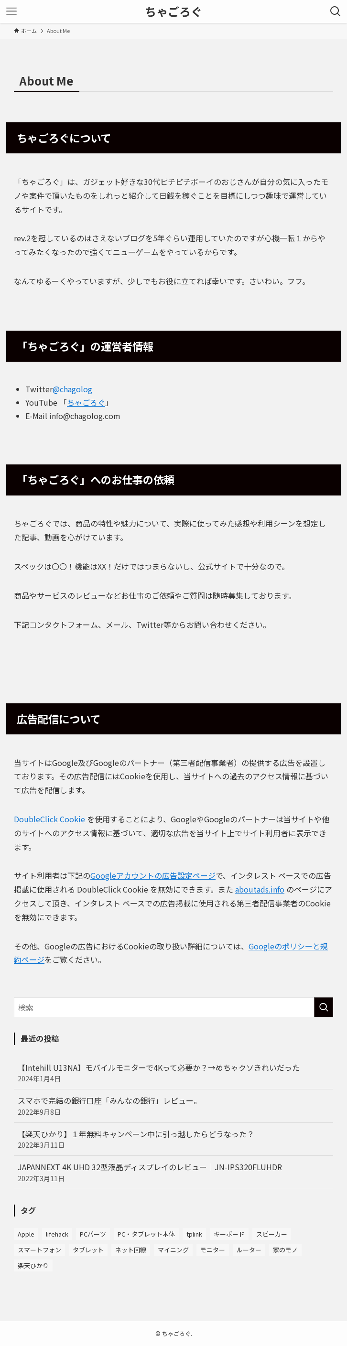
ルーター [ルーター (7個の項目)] (249, 1249)
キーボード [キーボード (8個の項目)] (229, 1233)
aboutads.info (259, 889)
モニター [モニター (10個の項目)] (212, 1249)
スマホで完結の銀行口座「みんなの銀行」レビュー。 (173, 1106)
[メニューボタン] (11, 11)
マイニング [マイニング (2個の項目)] (173, 1249)
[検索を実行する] (323, 1007)
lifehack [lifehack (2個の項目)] (57, 1233)
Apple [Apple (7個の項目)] (26, 1233)
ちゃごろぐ (173, 11)
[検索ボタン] (335, 11)
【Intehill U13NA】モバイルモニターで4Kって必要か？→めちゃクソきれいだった (173, 1073)
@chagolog (72, 389)
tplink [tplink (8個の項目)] (194, 1233)
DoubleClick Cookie (49, 819)
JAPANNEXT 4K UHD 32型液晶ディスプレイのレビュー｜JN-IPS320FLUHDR (173, 1172)
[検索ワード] (173, 1007)
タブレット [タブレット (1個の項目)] (88, 1249)
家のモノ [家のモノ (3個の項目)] (285, 1249)
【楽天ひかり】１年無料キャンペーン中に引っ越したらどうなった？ (173, 1139)
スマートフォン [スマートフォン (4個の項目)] (39, 1249)
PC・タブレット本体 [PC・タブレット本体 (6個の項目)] (146, 1233)
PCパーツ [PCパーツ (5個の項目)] (93, 1233)
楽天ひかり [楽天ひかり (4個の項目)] (33, 1265)
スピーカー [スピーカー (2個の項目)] (271, 1233)
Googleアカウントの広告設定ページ (153, 875)
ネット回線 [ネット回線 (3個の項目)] (130, 1249)
